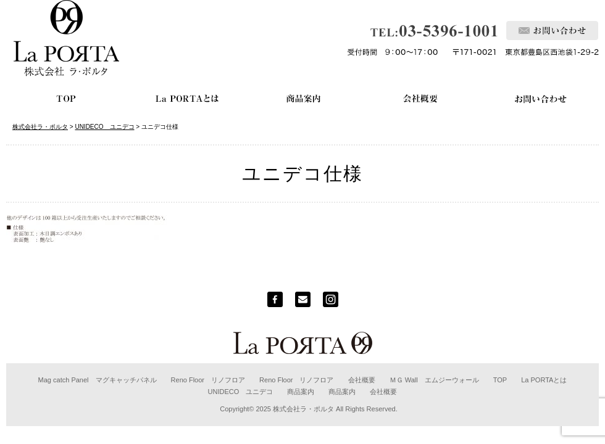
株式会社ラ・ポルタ (303, 409)
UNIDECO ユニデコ (240, 391)
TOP (500, 380)
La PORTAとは (544, 380)
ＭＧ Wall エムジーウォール (434, 380)
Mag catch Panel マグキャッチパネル (97, 380)
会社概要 (361, 380)
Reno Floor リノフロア (208, 380)
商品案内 (300, 391)
